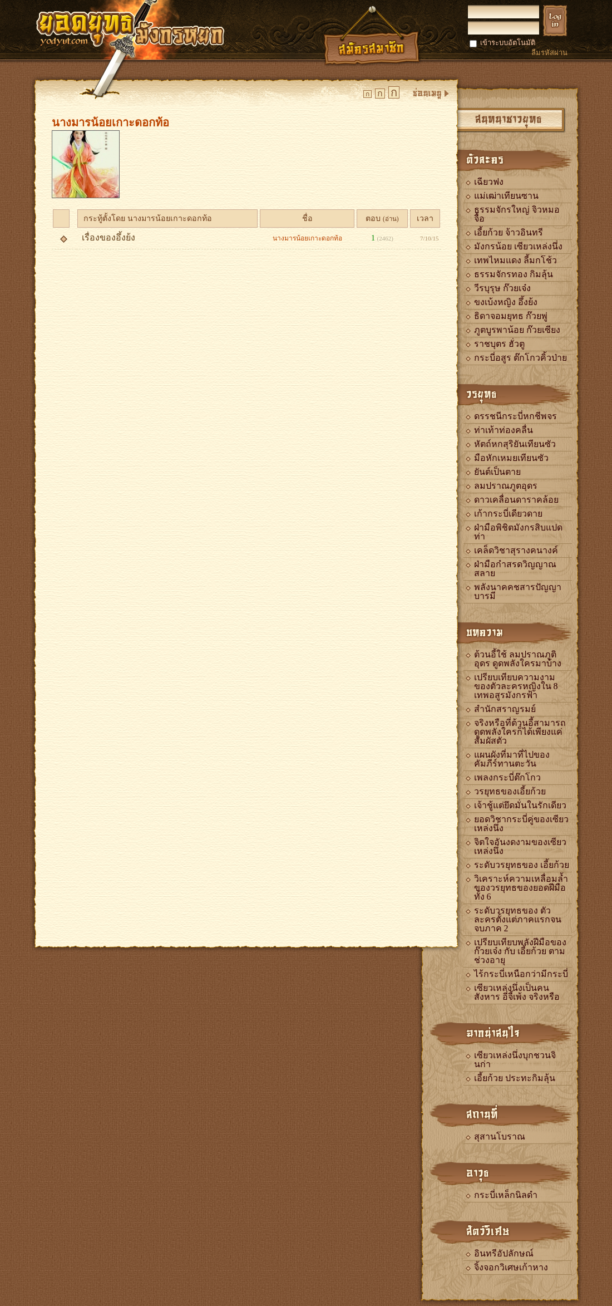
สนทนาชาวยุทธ (508, 118)
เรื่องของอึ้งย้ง (108, 237)
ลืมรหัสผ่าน (549, 52)
